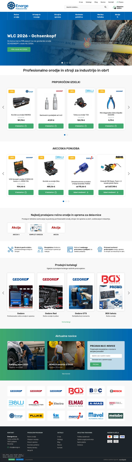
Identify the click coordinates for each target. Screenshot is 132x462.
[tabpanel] (66, 43)
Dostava (80, 445)
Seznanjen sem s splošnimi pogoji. (102, 359)
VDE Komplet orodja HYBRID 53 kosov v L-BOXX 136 (21, 180)
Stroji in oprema (57, 16)
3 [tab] (67, 63)
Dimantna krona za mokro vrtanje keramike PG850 (81, 183)
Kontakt (111, 2)
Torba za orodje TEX (81, 115)
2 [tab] (64, 63)
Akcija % (117, 16)
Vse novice (66, 374)
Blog (96, 2)
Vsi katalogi (66, 322)
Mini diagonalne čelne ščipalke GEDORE (111, 114)
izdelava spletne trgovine (111, 459)
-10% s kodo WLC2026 (19, 49)
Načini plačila (81, 442)
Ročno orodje (16, 16)
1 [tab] (62, 63)
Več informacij (20, 459)
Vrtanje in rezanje (36, 16)
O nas (81, 2)
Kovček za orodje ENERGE (21, 115)
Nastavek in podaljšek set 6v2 (51, 115)
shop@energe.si (15, 447)
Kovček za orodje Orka (51, 181)
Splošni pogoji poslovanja (85, 439)
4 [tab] (70, 63)
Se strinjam (11, 459)
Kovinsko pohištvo (79, 16)
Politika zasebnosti (83, 437)
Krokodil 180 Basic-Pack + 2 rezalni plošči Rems (111, 182)
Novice (103, 2)
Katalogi (88, 2)
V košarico (21, 126)
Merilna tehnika (100, 16)
